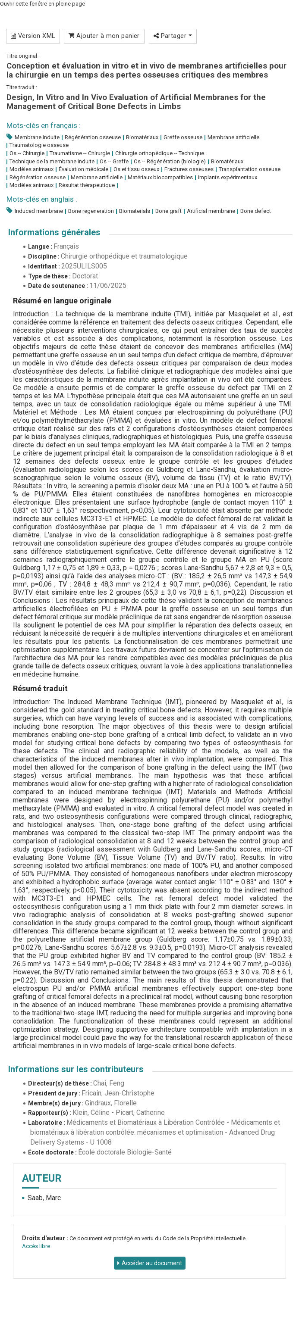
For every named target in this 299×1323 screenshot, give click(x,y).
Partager (173, 36)
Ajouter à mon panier (104, 35)
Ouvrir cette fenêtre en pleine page (42, 3)
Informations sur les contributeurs (76, 1069)
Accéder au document (152, 1263)
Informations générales (54, 232)
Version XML (33, 36)
